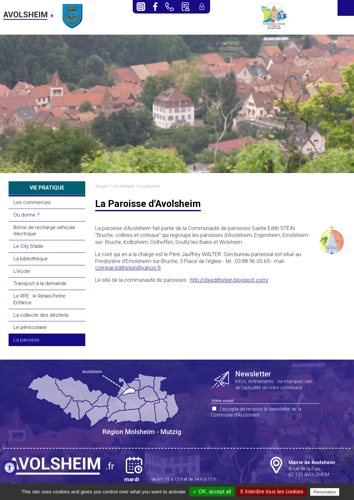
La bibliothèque (31, 259)
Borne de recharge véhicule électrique (44, 230)
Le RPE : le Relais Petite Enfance (40, 299)
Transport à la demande (40, 283)
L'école (22, 271)
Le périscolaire (30, 327)
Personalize (324, 491)
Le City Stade (28, 246)
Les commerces (32, 202)
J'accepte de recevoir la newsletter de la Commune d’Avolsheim (256, 412)
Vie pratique (124, 186)
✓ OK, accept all (212, 491)
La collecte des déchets (41, 315)
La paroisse (27, 340)
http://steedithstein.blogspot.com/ (229, 280)
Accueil (101, 186)
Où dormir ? (27, 215)
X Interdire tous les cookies (271, 491)
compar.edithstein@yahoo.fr (128, 268)
